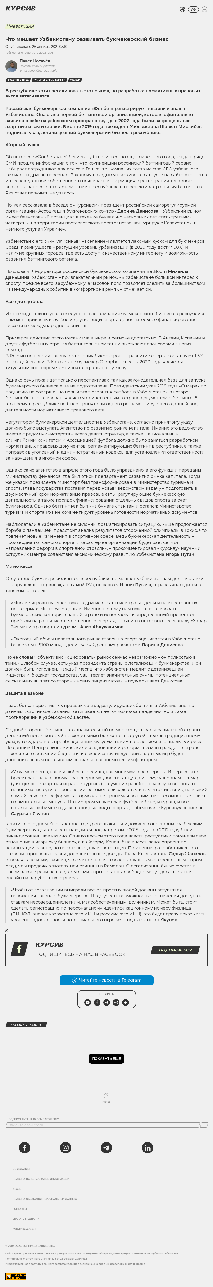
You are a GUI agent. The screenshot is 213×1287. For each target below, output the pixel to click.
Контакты (20, 1209)
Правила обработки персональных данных (45, 1199)
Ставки (75, 80)
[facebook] (24, 1147)
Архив (17, 1189)
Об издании (21, 1169)
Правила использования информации (41, 1179)
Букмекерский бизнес (49, 80)
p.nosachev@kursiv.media (38, 70)
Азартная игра (18, 80)
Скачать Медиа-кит (27, 1219)
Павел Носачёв (35, 61)
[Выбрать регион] (182, 9)
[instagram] (65, 1147)
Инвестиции (20, 26)
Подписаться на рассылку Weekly (34, 1119)
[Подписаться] (204, 1125)
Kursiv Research (24, 1229)
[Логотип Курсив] (20, 8)
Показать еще (106, 1058)
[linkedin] (147, 1147)
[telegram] (106, 1147)
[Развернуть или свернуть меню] (204, 9)
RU (193, 9)
